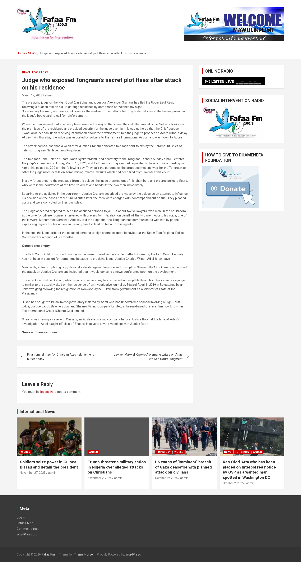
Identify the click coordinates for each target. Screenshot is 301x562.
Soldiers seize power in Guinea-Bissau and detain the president (49, 465)
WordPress (133, 554)
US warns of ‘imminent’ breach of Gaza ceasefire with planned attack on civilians (183, 467)
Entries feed (25, 523)
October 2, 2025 (233, 483)
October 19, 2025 (166, 478)
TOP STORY (40, 72)
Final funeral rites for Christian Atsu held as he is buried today (60, 357)
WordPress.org (27, 534)
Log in (21, 517)
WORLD (25, 452)
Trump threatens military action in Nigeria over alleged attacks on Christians (117, 467)
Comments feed (28, 529)
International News (37, 411)
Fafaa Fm (48, 554)
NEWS (26, 72)
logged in (46, 392)
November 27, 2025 (33, 472)
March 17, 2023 (32, 95)
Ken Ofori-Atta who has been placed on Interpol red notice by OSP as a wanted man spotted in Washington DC (249, 470)
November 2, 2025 (100, 478)
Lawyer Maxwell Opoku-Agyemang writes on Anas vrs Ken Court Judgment (148, 357)
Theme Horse (83, 554)
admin (49, 95)
